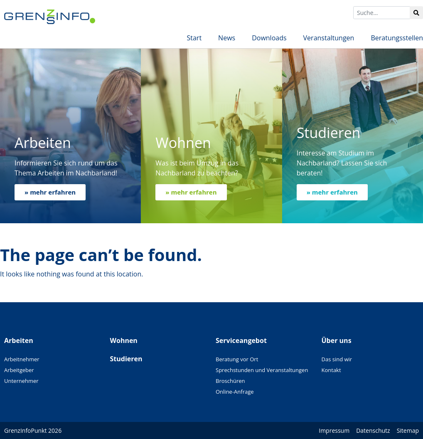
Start (194, 37)
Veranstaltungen (328, 37)
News (226, 37)
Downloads (269, 37)
